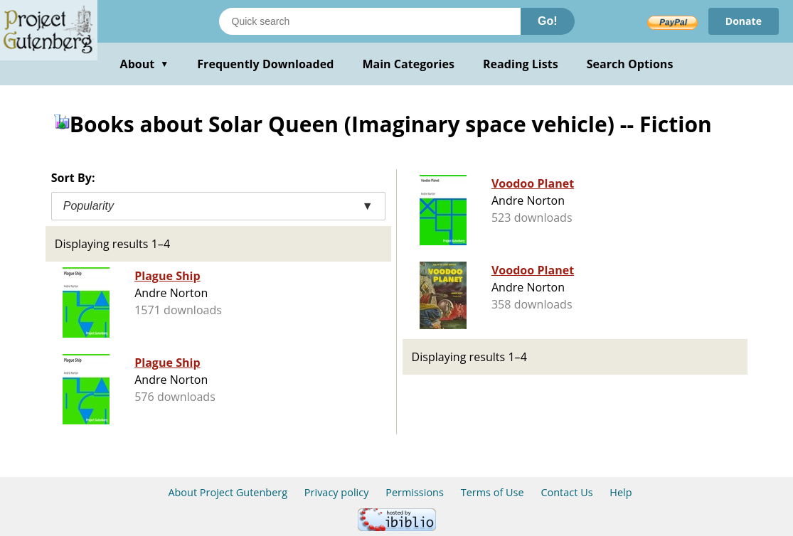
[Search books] (370, 21)
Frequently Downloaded (265, 64)
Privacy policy (336, 492)
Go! (548, 21)
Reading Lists (520, 64)
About (144, 64)
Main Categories (408, 64)
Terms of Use (492, 492)
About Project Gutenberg (227, 492)
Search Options (630, 64)
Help (621, 492)
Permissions (414, 492)
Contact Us (566, 492)
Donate (743, 21)
